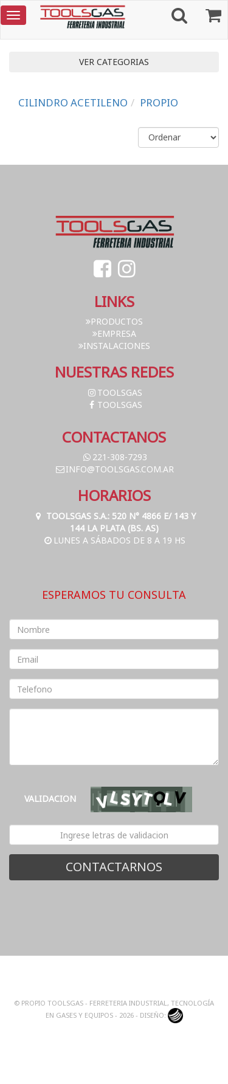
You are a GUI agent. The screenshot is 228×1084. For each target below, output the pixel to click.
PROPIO (159, 102)
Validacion (50, 798)
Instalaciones (114, 345)
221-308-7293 (114, 457)
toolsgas (114, 392)
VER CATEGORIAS (114, 61)
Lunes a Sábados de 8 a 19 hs (114, 540)
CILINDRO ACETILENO (73, 102)
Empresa (114, 333)
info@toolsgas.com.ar (114, 469)
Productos (114, 321)
